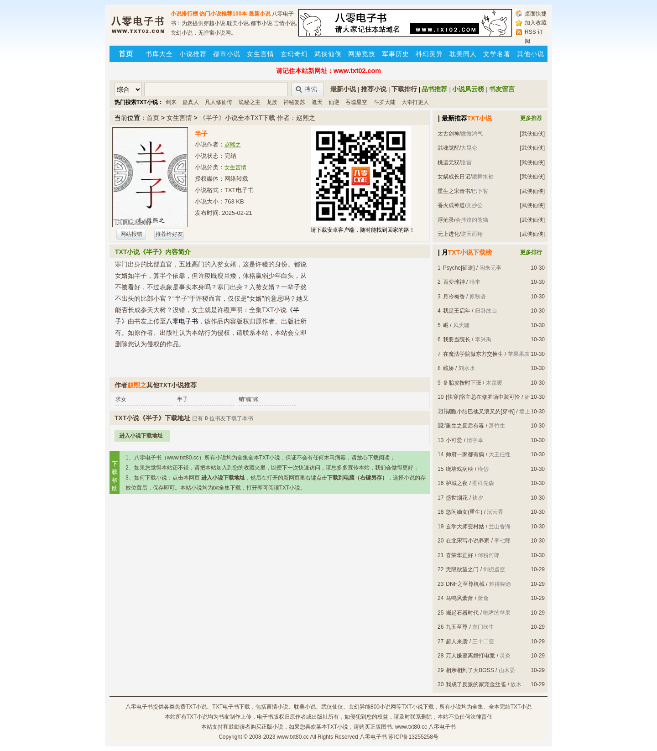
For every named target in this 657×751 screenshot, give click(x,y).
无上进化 (448, 234)
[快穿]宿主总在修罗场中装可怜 (483, 397)
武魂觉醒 (448, 148)
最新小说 (260, 13)
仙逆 (333, 102)
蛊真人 (190, 102)
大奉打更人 (415, 102)
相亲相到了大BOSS (470, 670)
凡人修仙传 (218, 102)
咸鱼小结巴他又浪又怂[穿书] (480, 411)
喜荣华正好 (459, 555)
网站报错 (131, 234)
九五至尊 (457, 627)
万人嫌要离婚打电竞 (470, 655)
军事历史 (395, 53)
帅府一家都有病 (465, 454)
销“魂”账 (249, 399)
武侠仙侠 (328, 53)
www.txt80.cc (293, 737)
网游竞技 (361, 53)
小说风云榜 (468, 89)
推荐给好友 (169, 234)
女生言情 (260, 53)
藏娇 (448, 368)
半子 (182, 399)
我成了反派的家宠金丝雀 (476, 684)
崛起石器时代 (462, 613)
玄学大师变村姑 (465, 526)
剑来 (171, 102)
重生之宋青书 (454, 191)
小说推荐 (193, 53)
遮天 (317, 102)
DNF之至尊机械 (465, 584)
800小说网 (383, 707)
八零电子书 (139, 707)
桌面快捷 (536, 13)
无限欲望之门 (462, 569)
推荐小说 (373, 89)
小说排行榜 (184, 13)
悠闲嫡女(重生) (464, 512)
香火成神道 (451, 205)
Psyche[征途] (459, 268)
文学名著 (497, 53)
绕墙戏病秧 (459, 469)
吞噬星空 (356, 102)
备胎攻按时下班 (462, 383)
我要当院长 (456, 339)
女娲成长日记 (454, 176)
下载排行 (404, 89)
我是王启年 (456, 311)
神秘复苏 (294, 102)
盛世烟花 (457, 498)
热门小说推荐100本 (223, 13)
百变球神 (454, 282)
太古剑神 (448, 133)
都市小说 (226, 53)
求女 (120, 399)
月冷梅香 (454, 296)
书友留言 (502, 89)
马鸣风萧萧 (459, 598)
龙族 (271, 102)
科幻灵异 (429, 53)
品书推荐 (434, 89)
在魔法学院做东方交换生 (473, 354)
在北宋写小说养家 (468, 540)
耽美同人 (463, 53)
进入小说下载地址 (141, 436)
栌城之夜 (457, 483)
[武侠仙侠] (532, 133)
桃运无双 (448, 162)
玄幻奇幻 (294, 53)
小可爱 (454, 440)
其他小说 (530, 53)
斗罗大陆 (385, 102)
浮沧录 (446, 220)
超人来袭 (457, 641)
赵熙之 (232, 144)
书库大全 (159, 53)
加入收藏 (536, 23)
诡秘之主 (250, 102)
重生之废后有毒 (465, 425)
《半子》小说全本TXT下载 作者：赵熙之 (257, 117)
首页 (152, 117)
